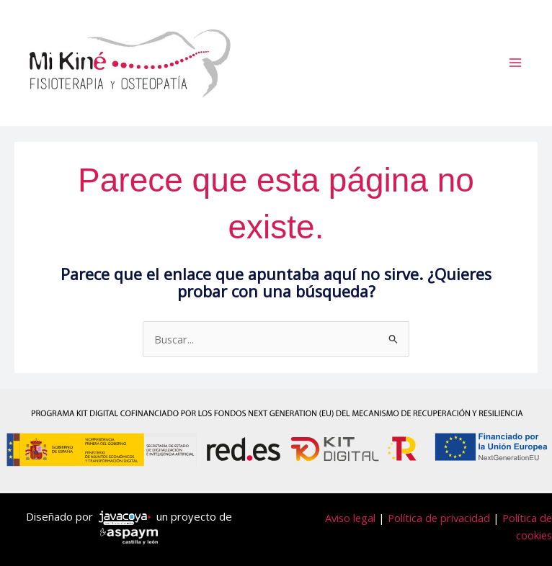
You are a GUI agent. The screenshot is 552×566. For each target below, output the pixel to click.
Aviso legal (350, 518)
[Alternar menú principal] (515, 63)
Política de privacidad (439, 518)
